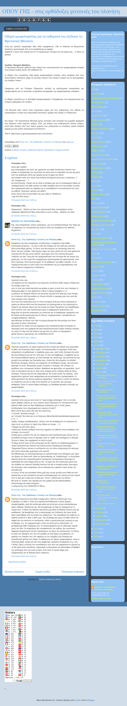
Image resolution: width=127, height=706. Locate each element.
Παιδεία (94, 258)
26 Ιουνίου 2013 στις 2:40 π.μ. (24, 556)
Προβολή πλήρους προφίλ (101, 598)
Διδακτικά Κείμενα (35, 150)
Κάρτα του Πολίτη (98, 194)
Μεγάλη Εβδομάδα (98, 208)
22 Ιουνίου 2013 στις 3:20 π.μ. (24, 200)
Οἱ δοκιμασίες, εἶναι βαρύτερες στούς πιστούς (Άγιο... (106, 415)
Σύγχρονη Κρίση (62, 150)
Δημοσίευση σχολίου (17, 562)
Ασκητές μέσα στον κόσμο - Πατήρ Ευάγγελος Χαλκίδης (106, 383)
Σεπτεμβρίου (101, 360)
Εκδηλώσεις (95, 151)
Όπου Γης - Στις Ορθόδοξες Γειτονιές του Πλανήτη (34, 239)
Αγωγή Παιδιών (97, 116)
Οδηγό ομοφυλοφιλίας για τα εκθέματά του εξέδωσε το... (107, 437)
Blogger (91, 700)
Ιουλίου (99, 368)
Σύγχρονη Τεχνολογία (99, 289)
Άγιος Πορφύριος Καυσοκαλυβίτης (104, 98)
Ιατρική (94, 186)
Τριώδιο (94, 297)
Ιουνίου (99, 372)
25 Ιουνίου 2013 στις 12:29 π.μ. (24, 271)
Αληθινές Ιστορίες (19, 150)
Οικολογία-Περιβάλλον (100, 238)
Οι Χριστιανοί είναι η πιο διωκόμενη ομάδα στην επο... (106, 398)
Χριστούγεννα (96, 310)
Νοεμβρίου (100, 353)
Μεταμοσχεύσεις (97, 216)
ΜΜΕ (93, 199)
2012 (96, 529)
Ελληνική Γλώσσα (98, 155)
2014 (96, 341)
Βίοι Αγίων (95, 133)
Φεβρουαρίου (101, 520)
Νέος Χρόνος (96, 229)
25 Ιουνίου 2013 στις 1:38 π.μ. (24, 338)
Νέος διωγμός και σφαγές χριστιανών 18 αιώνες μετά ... (105, 489)
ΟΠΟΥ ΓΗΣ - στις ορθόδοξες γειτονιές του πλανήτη (61, 11)
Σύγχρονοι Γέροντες (99, 293)
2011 (96, 533)
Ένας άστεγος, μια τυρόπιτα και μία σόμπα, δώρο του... (106, 452)
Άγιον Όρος (95, 94)
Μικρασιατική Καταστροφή (102, 221)
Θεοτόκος (95, 173)
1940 (93, 89)
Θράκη (93, 181)
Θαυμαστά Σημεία (98, 168)
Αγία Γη (94, 111)
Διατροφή (95, 137)
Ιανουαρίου (101, 524)
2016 (96, 334)
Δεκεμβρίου (101, 349)
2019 (96, 326)
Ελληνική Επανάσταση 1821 (102, 159)
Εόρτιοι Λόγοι (96, 164)
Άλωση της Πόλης (98, 102)
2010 (96, 537)
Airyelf (77, 700)
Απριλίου (100, 512)
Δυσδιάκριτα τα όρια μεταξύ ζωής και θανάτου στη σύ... (107, 474)
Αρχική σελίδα (42, 571)
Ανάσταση (95, 124)
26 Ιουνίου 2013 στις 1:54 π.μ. (24, 490)
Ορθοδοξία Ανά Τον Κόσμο (101, 249)
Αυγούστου (101, 364)
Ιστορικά (94, 190)
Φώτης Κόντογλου (98, 306)
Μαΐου (99, 508)
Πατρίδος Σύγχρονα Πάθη (101, 262)
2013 (96, 345)
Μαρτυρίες (95, 203)
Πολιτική (94, 271)
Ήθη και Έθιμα (97, 107)
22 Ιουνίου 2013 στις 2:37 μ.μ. (24, 234)
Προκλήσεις (49, 150)
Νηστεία (94, 234)
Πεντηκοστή (96, 267)
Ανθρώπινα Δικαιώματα (100, 129)
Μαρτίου (100, 516)
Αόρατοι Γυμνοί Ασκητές (105, 504)
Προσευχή (95, 280)
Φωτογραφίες (96, 302)
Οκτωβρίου (101, 357)
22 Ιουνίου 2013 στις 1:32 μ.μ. (24, 216)
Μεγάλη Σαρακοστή (99, 212)
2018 (96, 330)
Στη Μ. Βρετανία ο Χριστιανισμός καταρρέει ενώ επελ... (107, 497)
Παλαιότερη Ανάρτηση (72, 571)
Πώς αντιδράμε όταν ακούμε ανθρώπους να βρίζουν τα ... (107, 460)
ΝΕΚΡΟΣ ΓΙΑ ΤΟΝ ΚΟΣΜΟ (23, 221)
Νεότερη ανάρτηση (14, 571)
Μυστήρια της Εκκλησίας (101, 225)
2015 (96, 337)
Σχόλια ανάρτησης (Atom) (50, 579)
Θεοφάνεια (95, 177)
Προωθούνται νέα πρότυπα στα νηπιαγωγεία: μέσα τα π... (106, 406)
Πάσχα (93, 253)
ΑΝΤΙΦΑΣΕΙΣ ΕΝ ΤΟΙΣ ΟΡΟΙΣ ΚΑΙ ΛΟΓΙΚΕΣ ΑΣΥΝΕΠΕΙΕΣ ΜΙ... (106, 429)
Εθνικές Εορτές (97, 146)
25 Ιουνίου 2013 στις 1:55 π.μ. (24, 391)
